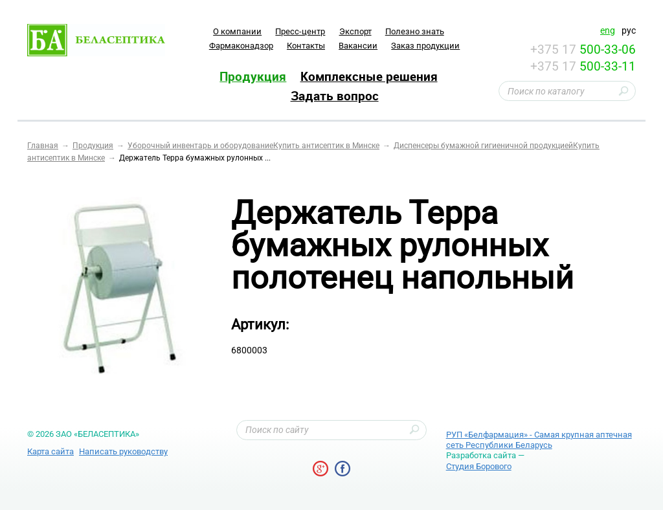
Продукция (252, 76)
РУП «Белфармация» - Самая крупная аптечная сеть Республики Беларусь (539, 440)
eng (607, 30)
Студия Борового (478, 466)
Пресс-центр (300, 31)
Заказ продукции (425, 45)
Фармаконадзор (241, 45)
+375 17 (583, 49)
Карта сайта (50, 451)
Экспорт (355, 31)
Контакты (306, 45)
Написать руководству (123, 451)
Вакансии (358, 45)
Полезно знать (414, 31)
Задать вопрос (335, 95)
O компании (237, 31)
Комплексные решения (369, 76)
